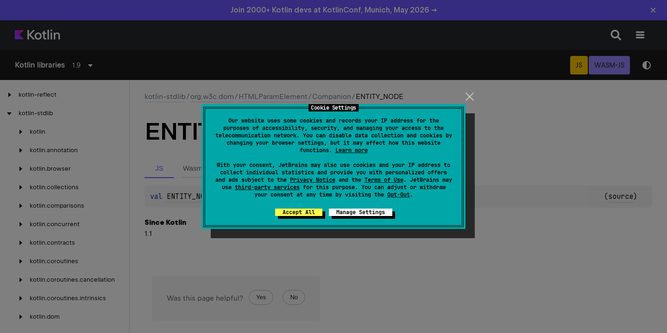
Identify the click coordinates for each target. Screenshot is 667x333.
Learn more (351, 150)
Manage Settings (360, 212)
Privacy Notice (312, 180)
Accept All (299, 212)
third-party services (267, 187)
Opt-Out (398, 194)
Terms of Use (384, 180)
